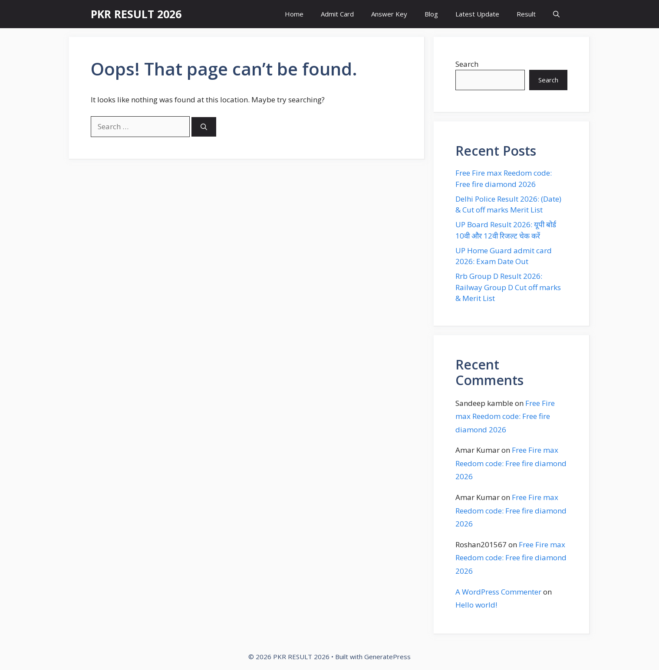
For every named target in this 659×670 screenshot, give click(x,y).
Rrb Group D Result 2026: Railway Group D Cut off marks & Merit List (508, 287)
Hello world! (476, 605)
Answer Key (389, 14)
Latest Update (477, 14)
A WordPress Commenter (498, 592)
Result (526, 14)
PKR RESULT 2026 (136, 14)
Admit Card (337, 14)
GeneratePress (387, 656)
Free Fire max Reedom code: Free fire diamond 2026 (505, 416)
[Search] (203, 127)
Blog (431, 14)
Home (294, 14)
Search (466, 64)
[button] (556, 14)
